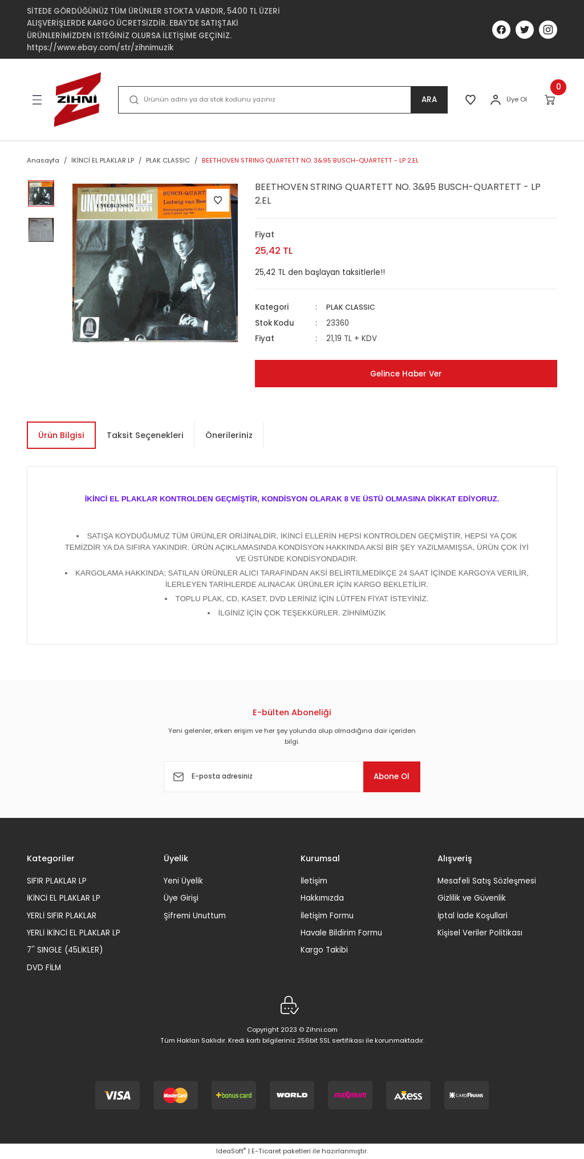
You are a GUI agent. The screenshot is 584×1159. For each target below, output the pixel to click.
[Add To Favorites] (217, 200)
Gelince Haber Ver (406, 373)
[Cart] (550, 100)
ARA (425, 100)
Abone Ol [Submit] (385, 776)
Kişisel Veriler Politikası (479, 932)
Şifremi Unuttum (195, 915)
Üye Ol (516, 99)
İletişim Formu (327, 915)
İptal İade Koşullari (472, 915)
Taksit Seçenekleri (145, 435)
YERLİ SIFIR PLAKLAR (61, 915)
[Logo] (77, 99)
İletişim (314, 881)
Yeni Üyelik (183, 881)
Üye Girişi (181, 898)
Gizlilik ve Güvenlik (471, 898)
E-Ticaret (266, 1151)
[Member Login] (495, 100)
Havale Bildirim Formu (341, 932)
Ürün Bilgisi (61, 435)
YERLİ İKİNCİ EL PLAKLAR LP (73, 932)
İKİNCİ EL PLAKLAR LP (63, 898)
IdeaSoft (231, 1151)
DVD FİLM (44, 967)
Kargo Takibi (324, 950)
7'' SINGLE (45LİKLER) (65, 950)
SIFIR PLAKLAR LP (57, 881)
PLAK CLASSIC (352, 307)
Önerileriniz (229, 435)
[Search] (281, 100)
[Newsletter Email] (292, 776)
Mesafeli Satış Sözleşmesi (486, 881)
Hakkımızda (322, 898)
